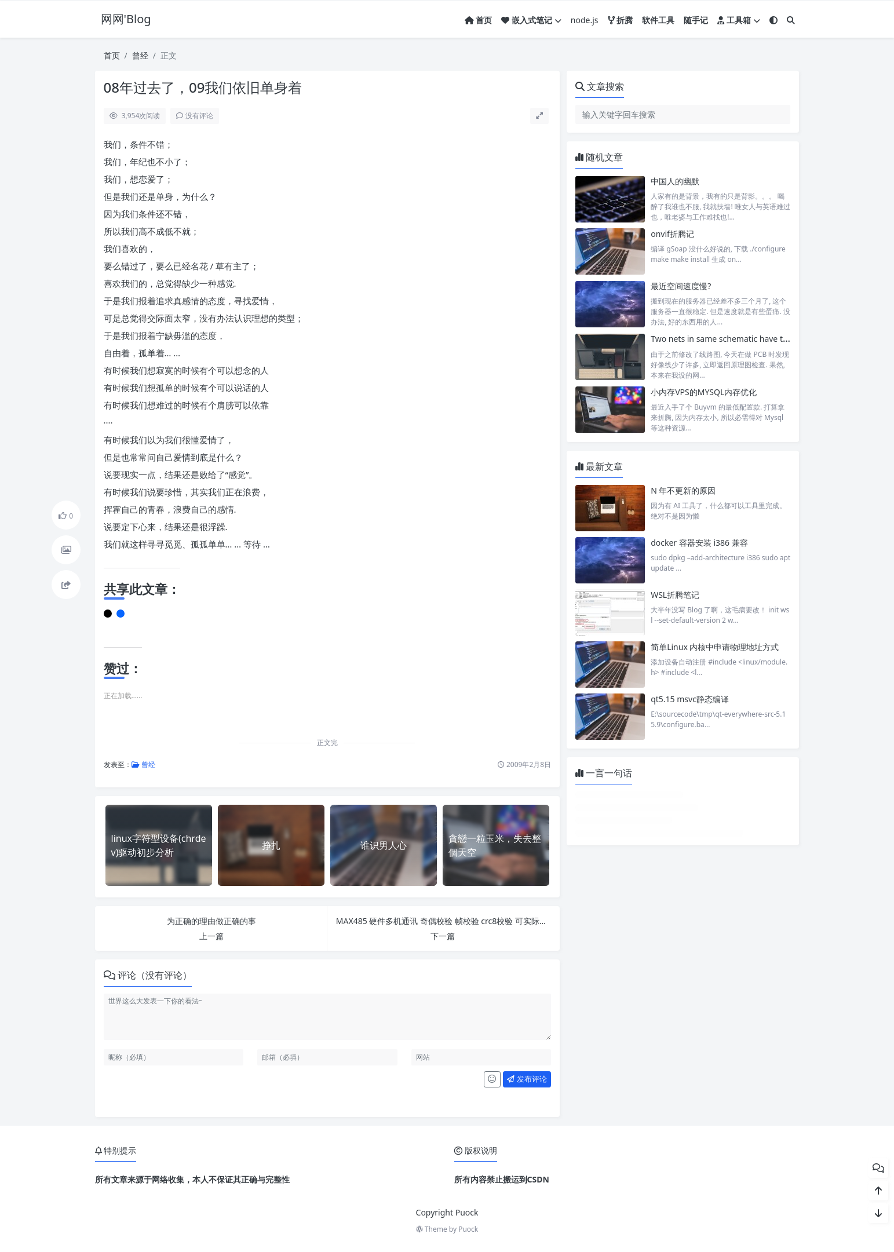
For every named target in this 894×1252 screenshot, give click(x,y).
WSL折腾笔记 (675, 594)
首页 (112, 55)
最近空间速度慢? (681, 285)
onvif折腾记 (672, 233)
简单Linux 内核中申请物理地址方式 (715, 646)
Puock (468, 1229)
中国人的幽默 (675, 181)
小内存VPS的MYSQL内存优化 (704, 391)
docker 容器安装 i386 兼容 (699, 542)
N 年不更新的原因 (683, 490)
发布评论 (526, 1079)
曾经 (140, 55)
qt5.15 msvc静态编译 (690, 699)
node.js (585, 19)
